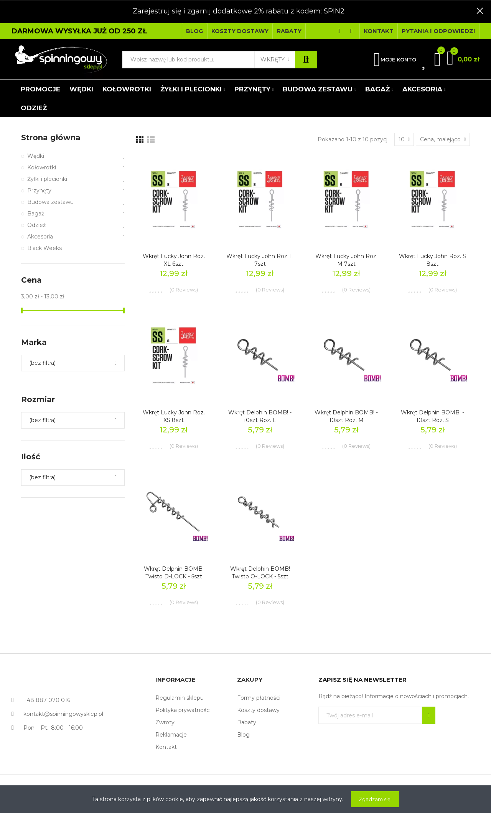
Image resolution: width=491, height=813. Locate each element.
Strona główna (51, 137)
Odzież (36, 225)
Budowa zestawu (50, 202)
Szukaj (306, 59)
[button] (194, 31)
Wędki (35, 155)
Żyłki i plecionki (47, 179)
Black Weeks (44, 248)
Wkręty (272, 59)
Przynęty (39, 190)
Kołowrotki (41, 167)
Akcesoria (40, 236)
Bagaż (35, 213)
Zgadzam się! (375, 799)
